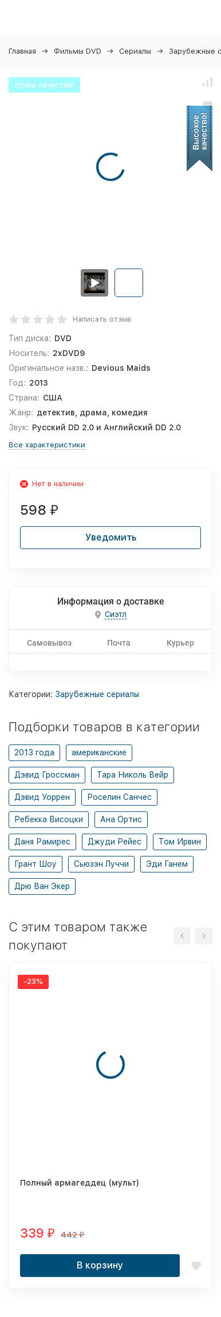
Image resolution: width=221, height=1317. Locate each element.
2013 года (34, 752)
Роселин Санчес (119, 797)
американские (99, 752)
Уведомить (110, 537)
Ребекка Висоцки (48, 819)
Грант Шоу (35, 863)
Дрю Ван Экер (42, 886)
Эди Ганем (167, 863)
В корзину (100, 1265)
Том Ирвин (180, 841)
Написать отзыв (102, 319)
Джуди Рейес (114, 841)
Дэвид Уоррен (42, 797)
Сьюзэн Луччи (101, 863)
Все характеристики (47, 445)
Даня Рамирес (42, 841)
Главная (22, 51)
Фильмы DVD (77, 51)
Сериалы (135, 51)
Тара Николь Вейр (132, 774)
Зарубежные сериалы (97, 694)
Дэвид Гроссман (47, 774)
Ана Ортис (121, 819)
